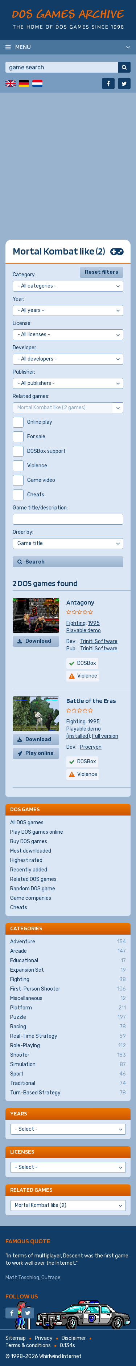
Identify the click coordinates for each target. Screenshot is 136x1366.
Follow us (21, 1296)
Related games (31, 1189)
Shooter (68, 1055)
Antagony (80, 602)
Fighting (76, 623)
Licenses (22, 1151)
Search (35, 562)
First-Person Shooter (68, 989)
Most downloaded (30, 851)
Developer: (25, 348)
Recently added (28, 870)
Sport (68, 1074)
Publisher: (24, 372)
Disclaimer (74, 1338)
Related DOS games (33, 879)
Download (38, 641)
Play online (39, 753)
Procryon (91, 747)
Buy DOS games (28, 841)
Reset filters (101, 272)
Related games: (31, 396)
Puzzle (68, 1017)
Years (18, 1113)
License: (22, 323)
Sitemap (15, 1338)
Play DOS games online (36, 832)
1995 (94, 623)
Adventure (68, 942)
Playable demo (83, 630)
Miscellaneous (68, 998)
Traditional (68, 1083)
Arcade (68, 951)
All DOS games (27, 823)
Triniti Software (99, 641)
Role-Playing (68, 1045)
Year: (18, 299)
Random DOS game (32, 889)
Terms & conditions (28, 1345)
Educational (68, 960)
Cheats (18, 907)
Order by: (23, 532)
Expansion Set (68, 970)
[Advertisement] (68, 161)
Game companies (30, 898)
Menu (23, 46)
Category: (24, 275)
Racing (68, 1026)
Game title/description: (40, 508)
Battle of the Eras (91, 700)
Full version (105, 736)
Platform (68, 1008)
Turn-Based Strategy (68, 1093)
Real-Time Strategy (68, 1036)
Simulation (68, 1064)
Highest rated (26, 860)
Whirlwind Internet (60, 1356)
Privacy (44, 1338)
